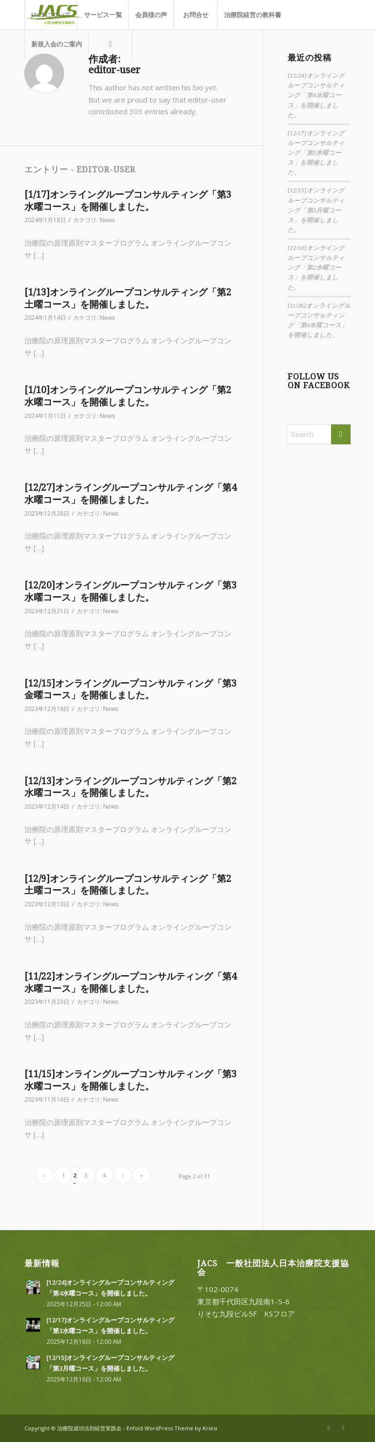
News (107, 220)
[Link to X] (328, 1427)
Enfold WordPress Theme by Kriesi (171, 1428)
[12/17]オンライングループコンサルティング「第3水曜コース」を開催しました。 (316, 153)
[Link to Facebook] (343, 1427)
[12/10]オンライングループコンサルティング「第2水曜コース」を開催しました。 (316, 268)
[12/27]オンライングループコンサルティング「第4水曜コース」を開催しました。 (130, 493)
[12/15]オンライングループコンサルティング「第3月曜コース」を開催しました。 (316, 210)
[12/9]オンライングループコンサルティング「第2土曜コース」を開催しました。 (127, 885)
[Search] (110, 44)
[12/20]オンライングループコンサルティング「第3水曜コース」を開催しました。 (130, 591)
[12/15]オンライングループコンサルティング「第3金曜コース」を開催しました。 (130, 689)
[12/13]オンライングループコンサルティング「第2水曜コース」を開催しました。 (130, 787)
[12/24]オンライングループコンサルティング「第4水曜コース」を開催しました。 (316, 95)
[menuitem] (50, 14)
